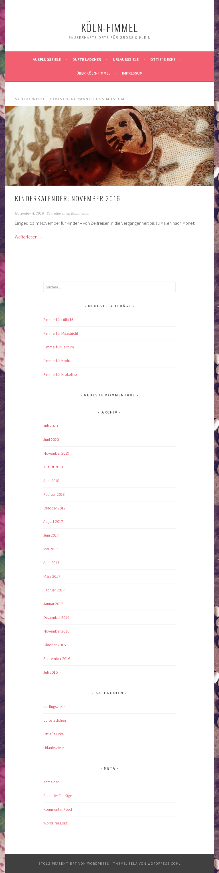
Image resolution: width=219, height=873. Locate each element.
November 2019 (56, 453)
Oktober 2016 (54, 644)
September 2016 (56, 658)
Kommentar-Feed (57, 809)
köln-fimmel (109, 27)
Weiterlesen (29, 237)
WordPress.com (163, 863)
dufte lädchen (54, 720)
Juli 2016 (50, 672)
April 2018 (51, 480)
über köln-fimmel (93, 73)
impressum (132, 73)
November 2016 (56, 631)
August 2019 (53, 466)
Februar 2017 (54, 590)
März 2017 (51, 576)
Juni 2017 (51, 535)
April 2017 (51, 562)
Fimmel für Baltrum (58, 347)
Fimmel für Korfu (56, 360)
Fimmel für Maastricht (60, 333)
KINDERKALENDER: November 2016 (67, 198)
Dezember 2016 (56, 617)
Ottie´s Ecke (162, 59)
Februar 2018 (54, 494)
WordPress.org (55, 823)
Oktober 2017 (54, 508)
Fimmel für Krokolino (60, 374)
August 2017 (53, 521)
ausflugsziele (47, 59)
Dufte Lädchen (86, 59)
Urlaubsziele (126, 59)
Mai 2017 (50, 548)
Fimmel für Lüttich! (58, 319)
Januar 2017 (53, 603)
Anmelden (51, 781)
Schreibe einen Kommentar (68, 214)
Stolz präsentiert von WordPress (73, 863)
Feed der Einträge (57, 795)
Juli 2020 (50, 425)
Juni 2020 (51, 439)
